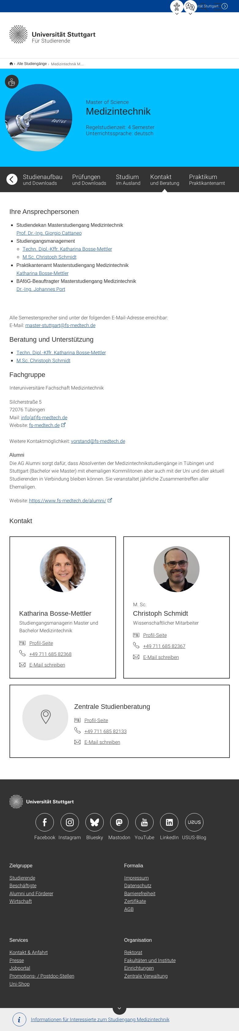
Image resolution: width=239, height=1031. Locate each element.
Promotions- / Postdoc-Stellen (41, 971)
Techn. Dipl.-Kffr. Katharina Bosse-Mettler (67, 245)
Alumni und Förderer (31, 889)
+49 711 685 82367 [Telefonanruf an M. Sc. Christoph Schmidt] (164, 642)
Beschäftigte (22, 881)
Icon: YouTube (144, 818)
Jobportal (19, 964)
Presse (16, 956)
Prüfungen (89, 175)
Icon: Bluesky (94, 818)
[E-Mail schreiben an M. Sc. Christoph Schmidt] (156, 653)
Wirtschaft (20, 897)
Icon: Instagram (70, 818)
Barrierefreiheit (139, 889)
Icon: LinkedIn (169, 818)
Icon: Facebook (44, 818)
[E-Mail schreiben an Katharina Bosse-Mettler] (42, 661)
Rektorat (133, 948)
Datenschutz (137, 881)
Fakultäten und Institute (150, 956)
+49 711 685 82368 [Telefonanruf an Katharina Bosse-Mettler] (50, 650)
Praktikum (207, 175)
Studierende (22, 873)
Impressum (136, 873)
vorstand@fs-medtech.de (98, 437)
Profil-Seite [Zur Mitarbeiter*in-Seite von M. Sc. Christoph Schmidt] (155, 631)
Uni (201, 6)
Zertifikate (135, 897)
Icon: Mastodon (119, 818)
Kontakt (164, 178)
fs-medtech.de (44, 421)
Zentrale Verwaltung (146, 971)
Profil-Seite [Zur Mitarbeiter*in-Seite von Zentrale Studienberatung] (96, 716)
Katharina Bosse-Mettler (43, 269)
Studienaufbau (42, 175)
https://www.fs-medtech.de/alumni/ (67, 496)
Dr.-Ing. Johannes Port (41, 285)
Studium (128, 175)
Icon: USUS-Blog (194, 818)
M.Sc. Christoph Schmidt (50, 252)
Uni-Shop (19, 979)
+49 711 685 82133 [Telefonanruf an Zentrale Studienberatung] (105, 727)
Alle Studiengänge (28, 61)
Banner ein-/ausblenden (119, 1008)
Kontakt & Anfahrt (28, 948)
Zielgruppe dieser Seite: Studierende (12, 78)
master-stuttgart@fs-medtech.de (60, 321)
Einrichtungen (139, 964)
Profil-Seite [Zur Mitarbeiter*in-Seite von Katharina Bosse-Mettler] (41, 639)
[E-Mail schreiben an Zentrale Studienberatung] (97, 738)
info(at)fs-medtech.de (44, 413)
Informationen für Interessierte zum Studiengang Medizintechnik (91, 1019)
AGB (129, 905)
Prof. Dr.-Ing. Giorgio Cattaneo (49, 229)
